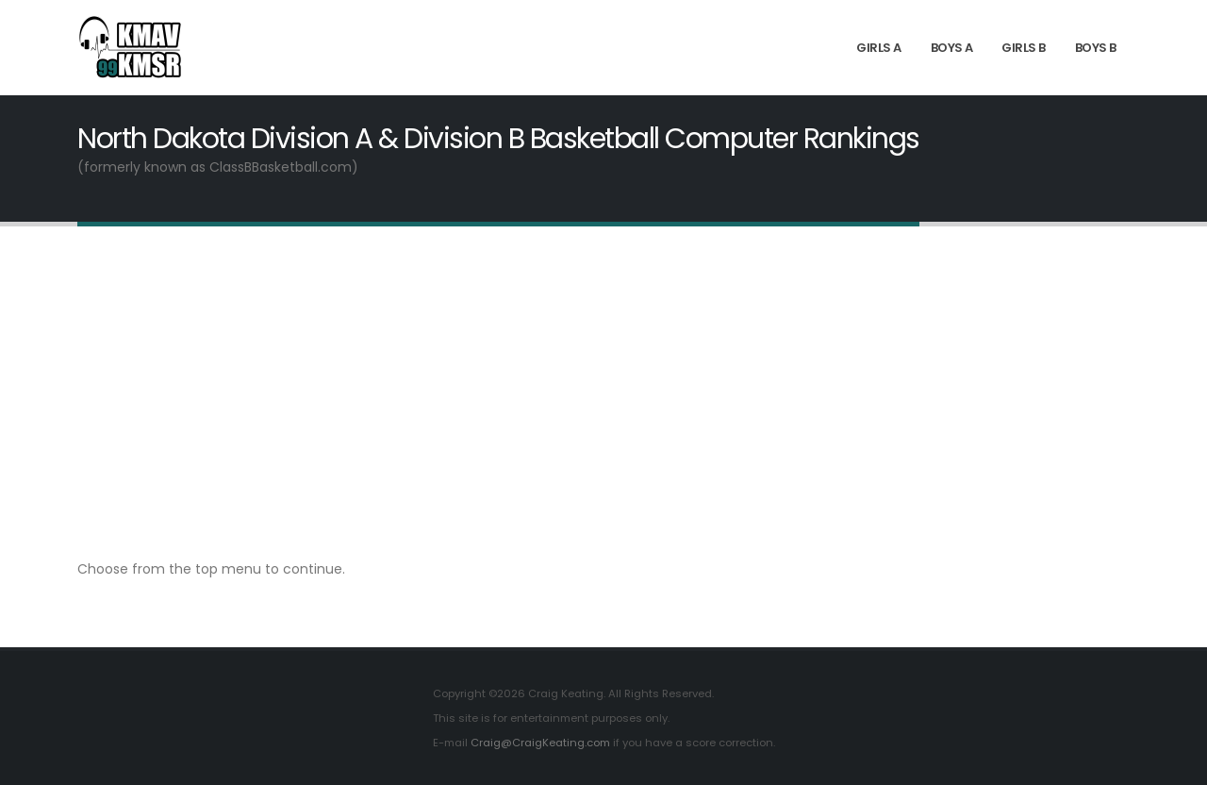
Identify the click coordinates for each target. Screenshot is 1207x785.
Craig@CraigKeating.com (540, 742)
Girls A (878, 48)
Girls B (1023, 48)
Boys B (1095, 48)
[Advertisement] (603, 391)
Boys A (952, 48)
